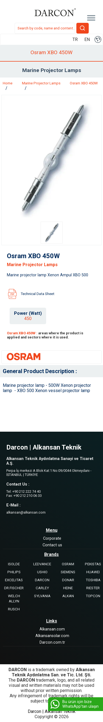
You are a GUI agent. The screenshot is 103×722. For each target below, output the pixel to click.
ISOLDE (14, 564)
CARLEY (42, 588)
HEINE (68, 588)
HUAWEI (93, 572)
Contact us (52, 545)
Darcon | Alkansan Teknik (52, 711)
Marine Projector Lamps (41, 83)
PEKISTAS (93, 564)
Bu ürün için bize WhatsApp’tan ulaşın (74, 704)
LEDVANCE (42, 564)
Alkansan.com (52, 629)
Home (7, 83)
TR (75, 39)
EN (87, 39)
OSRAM (68, 564)
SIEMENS (68, 572)
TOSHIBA (93, 580)
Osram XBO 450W (84, 83)
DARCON (42, 580)
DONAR (68, 580)
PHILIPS (14, 572)
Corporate (52, 538)
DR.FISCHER (14, 588)
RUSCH (14, 609)
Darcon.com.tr (52, 642)
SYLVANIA (42, 596)
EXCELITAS (14, 580)
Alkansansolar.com (52, 635)
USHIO (42, 572)
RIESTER (93, 588)
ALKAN (68, 596)
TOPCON (93, 596)
